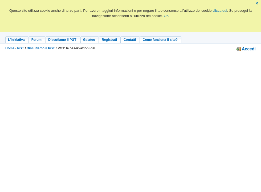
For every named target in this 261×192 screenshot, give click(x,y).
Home (9, 48)
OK (166, 16)
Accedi (246, 49)
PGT (20, 48)
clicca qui (220, 11)
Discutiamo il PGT (41, 48)
